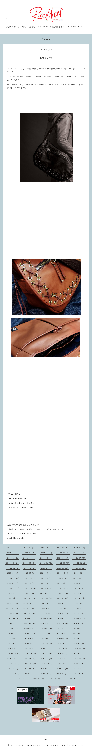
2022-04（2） (80, 583)
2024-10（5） (29, 558)
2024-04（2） (46, 563)
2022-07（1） (29, 583)
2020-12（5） (80, 598)
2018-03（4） (47, 628)
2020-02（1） (81, 608)
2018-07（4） (79, 623)
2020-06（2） (12, 608)
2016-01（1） (31, 654)
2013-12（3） (30, 674)
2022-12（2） (31, 578)
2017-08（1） (78, 633)
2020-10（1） (29, 603)
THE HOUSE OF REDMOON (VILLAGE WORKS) (40, 745)
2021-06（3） (79, 593)
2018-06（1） (13, 628)
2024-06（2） (12, 563)
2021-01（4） (63, 598)
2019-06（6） (13, 618)
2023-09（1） (80, 568)
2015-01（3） (63, 664)
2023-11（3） (46, 568)
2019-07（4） (79, 613)
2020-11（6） (13, 603)
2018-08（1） (63, 623)
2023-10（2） (63, 568)
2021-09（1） (30, 593)
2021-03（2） (47, 598)
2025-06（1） (80, 548)
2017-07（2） (14, 638)
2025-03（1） (47, 553)
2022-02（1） (31, 588)
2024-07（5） (80, 558)
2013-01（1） (55, 679)
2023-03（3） (63, 573)
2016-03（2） (15, 654)
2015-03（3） (31, 664)
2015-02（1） (47, 664)
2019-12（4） (30, 613)
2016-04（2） (80, 648)
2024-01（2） (13, 568)
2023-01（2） (14, 578)
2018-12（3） (13, 623)
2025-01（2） (64, 553)
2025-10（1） (29, 548)
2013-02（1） (39, 679)
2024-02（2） (80, 563)
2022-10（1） (63, 578)
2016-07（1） (46, 648)
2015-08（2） (30, 659)
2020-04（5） (47, 608)
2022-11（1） (46, 578)
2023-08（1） (13, 573)
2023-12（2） (30, 568)
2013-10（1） (46, 674)
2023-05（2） (46, 573)
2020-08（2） (63, 603)
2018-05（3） (30, 628)
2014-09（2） (29, 669)
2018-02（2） (63, 628)
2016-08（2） (30, 648)
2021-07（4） (63, 593)
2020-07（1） (80, 603)
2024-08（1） (63, 558)
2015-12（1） (47, 654)
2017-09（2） (62, 633)
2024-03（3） (63, 563)
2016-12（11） (47, 643)
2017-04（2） (63, 638)
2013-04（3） (22, 679)
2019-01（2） (80, 618)
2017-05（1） (46, 638)
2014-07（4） (63, 669)
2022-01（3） (47, 588)
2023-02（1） (80, 573)
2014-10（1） (13, 669)
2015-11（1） (62, 654)
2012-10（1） (71, 679)
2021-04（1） (30, 598)
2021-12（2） (64, 588)
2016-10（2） (79, 643)
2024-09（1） (46, 558)
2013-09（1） (62, 674)
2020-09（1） (46, 603)
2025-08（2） (63, 548)
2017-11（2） (30, 633)
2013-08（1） (79, 674)
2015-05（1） (80, 659)
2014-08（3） (46, 669)
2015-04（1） (14, 664)
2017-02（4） (14, 643)
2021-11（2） (79, 588)
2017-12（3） (14, 633)
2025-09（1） (46, 548)
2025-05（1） (13, 553)
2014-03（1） (14, 674)
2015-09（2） (13, 659)
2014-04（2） (79, 669)
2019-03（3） (63, 618)
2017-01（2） (30, 643)
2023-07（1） (29, 573)
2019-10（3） (46, 613)
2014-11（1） (79, 664)
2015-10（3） (78, 654)
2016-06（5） (63, 648)
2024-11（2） (13, 558)
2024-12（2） (80, 553)
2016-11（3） (63, 643)
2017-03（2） (79, 638)
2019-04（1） (47, 618)
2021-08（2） (46, 593)
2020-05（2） (29, 608)
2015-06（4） (63, 659)
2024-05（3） (29, 563)
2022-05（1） (63, 583)
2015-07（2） (47, 659)
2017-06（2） (30, 638)
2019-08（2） (63, 613)
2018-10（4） (30, 623)
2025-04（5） (30, 553)
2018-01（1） (79, 628)
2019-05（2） (30, 618)
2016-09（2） (13, 648)
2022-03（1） (14, 588)
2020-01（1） (14, 613)
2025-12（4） (13, 548)
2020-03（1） (64, 608)
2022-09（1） (79, 578)
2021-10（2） (13, 593)
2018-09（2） (46, 623)
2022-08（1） (13, 583)
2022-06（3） (46, 583)
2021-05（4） (13, 598)
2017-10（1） (46, 633)
